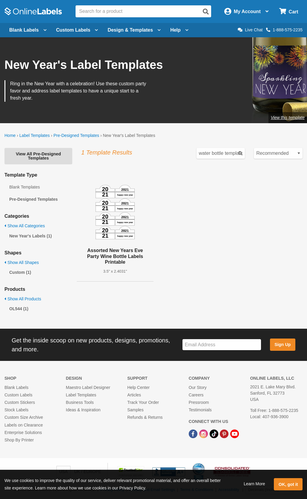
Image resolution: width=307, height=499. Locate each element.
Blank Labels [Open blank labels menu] (28, 30)
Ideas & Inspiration (83, 409)
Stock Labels (16, 409)
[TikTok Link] (214, 433)
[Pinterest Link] (225, 433)
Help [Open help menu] (179, 30)
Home (10, 135)
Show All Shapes (21, 262)
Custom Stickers (19, 402)
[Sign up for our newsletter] (221, 344)
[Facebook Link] (194, 433)
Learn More (254, 483)
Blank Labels (16, 387)
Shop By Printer (19, 440)
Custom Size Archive (23, 417)
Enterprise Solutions (23, 432)
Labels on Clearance (23, 425)
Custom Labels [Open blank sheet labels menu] (77, 30)
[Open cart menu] (289, 11)
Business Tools (80, 402)
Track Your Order (143, 402)
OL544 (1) (18, 308)
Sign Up (282, 344)
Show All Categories (24, 225)
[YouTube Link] (234, 433)
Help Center (138, 387)
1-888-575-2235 (284, 29)
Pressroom (199, 402)
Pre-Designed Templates (76, 135)
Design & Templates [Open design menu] (134, 30)
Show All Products (22, 298)
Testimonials (200, 409)
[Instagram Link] (204, 433)
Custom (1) (20, 272)
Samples (135, 409)
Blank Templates (24, 187)
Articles (134, 395)
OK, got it (288, 484)
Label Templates (34, 135)
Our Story (198, 387)
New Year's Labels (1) (30, 236)
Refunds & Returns (144, 417)
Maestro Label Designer (88, 387)
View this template (288, 117)
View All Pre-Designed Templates (38, 156)
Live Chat (250, 30)
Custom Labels (18, 395)
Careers (196, 395)
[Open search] (205, 11)
